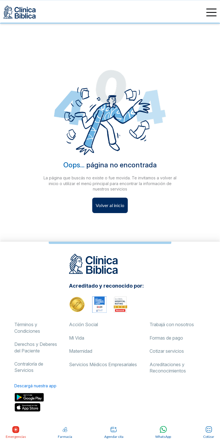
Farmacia (65, 432)
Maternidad (80, 351)
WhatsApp (163, 432)
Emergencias (16, 432)
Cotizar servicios (167, 351)
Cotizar (208, 432)
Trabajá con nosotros (172, 324)
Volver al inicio (110, 205)
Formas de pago (166, 338)
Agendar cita (113, 432)
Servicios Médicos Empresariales (103, 364)
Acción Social (83, 324)
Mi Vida (76, 338)
